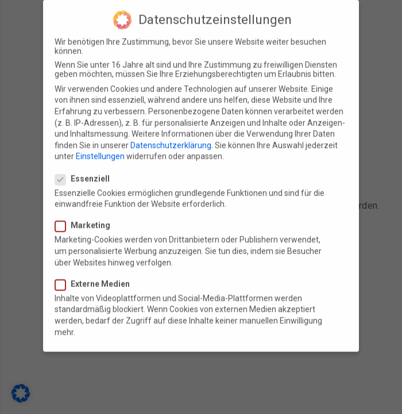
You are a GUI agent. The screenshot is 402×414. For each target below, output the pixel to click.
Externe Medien (96, 275)
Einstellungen (100, 147)
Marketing (86, 217)
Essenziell (86, 170)
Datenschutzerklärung (170, 136)
